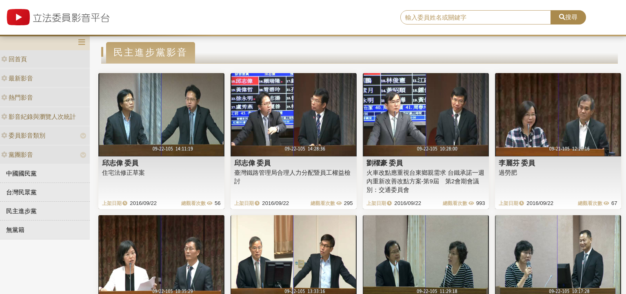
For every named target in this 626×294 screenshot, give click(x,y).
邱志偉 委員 (120, 163)
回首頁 (14, 59)
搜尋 (568, 16)
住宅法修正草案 (123, 172)
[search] (475, 17)
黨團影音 (17, 154)
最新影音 (17, 78)
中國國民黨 (21, 173)
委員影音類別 (23, 135)
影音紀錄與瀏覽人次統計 (38, 116)
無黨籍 (15, 229)
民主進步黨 (21, 210)
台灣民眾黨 (21, 192)
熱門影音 (17, 97)
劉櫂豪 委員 (384, 163)
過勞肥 (508, 172)
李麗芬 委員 (517, 163)
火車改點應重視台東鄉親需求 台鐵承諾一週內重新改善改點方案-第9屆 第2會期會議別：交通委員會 (425, 181)
